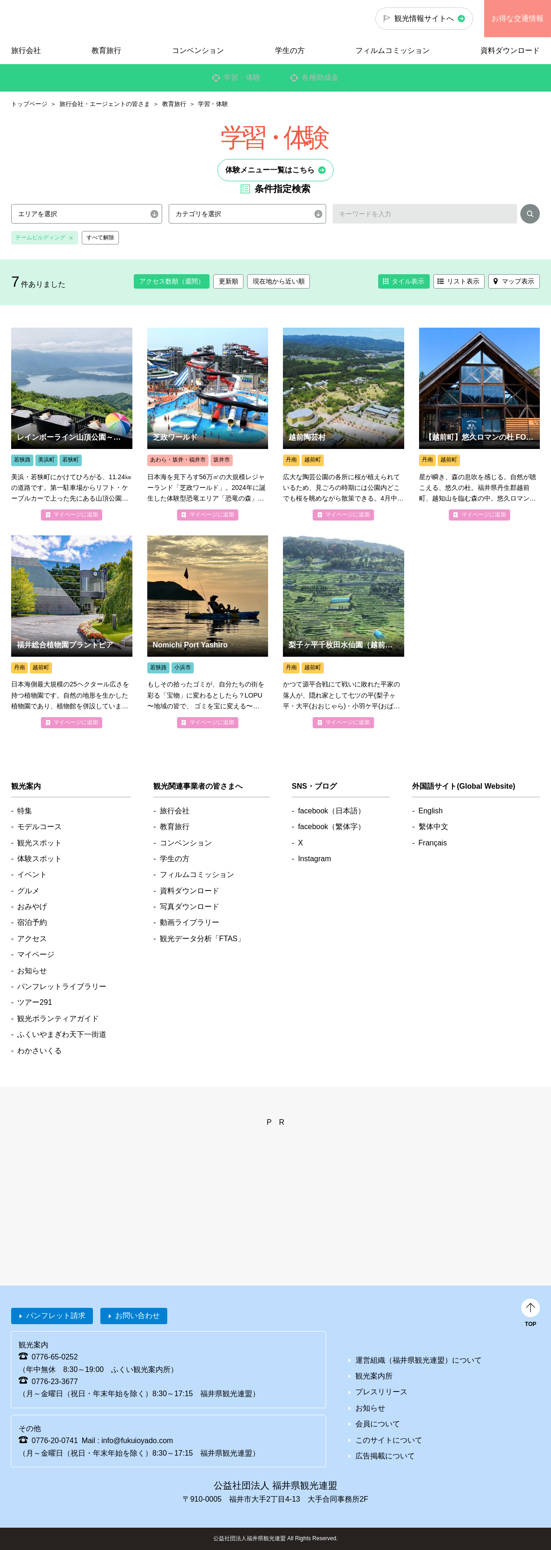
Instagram (314, 859)
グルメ (28, 891)
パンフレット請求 (55, 1315)
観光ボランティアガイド (58, 1018)
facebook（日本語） (331, 811)
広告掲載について (385, 1456)
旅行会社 (26, 50)
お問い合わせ (137, 1315)
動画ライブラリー (189, 922)
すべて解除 (100, 237)
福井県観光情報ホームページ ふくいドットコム (62, 18)
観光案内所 (374, 1376)
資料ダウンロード (510, 50)
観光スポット (39, 843)
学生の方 (290, 50)
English (431, 811)
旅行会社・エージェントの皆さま (104, 103)
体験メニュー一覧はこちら (270, 170)
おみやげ (32, 906)
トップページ (29, 103)
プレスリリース (381, 1392)
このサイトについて (388, 1440)
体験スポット (39, 859)
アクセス (32, 939)
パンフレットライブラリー (61, 986)
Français (433, 843)
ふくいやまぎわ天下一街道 (61, 1034)
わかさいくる (39, 1051)
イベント (32, 874)
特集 (24, 811)
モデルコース (39, 827)
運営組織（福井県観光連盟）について (418, 1360)
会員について (377, 1424)
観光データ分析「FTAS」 (202, 939)
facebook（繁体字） (331, 827)
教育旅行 (174, 103)
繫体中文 (433, 827)
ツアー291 (34, 1002)
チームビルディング (40, 237)
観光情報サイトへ (424, 18)
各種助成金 (320, 77)
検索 (530, 215)
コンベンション (198, 50)
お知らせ (32, 971)
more (71, 424)
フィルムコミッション (392, 50)
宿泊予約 (32, 922)
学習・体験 (242, 77)
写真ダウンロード (189, 906)
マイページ (35, 954)
